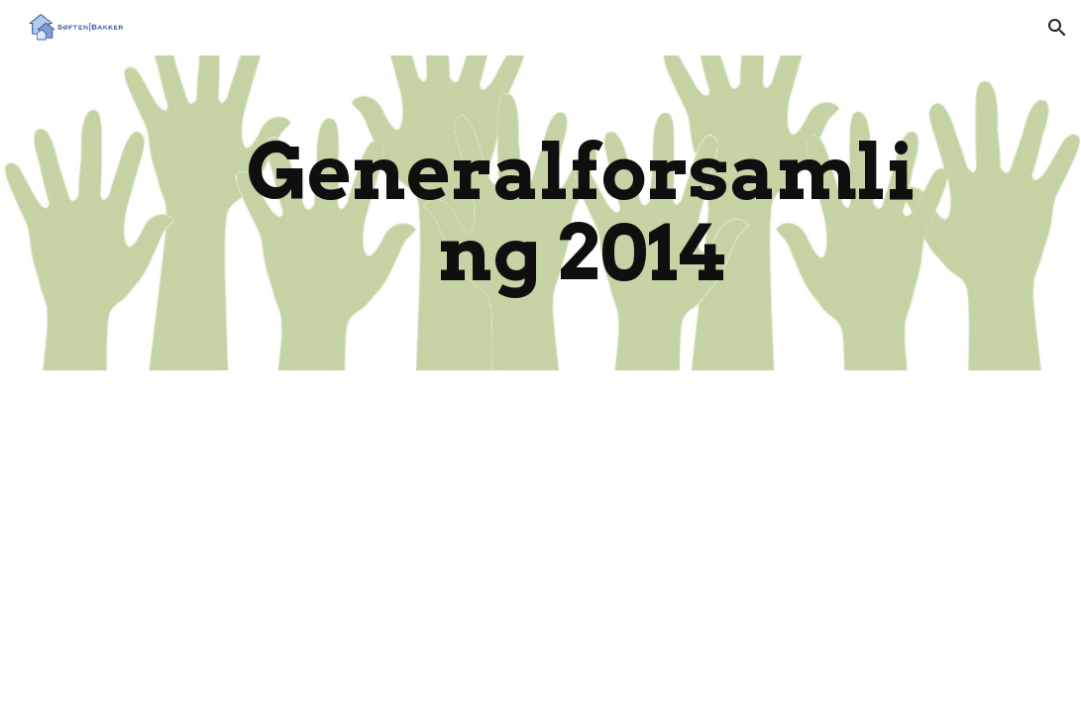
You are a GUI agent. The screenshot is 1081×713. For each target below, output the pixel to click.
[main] (581, 213)
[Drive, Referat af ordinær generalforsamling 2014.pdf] (293, 537)
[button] (1057, 27)
